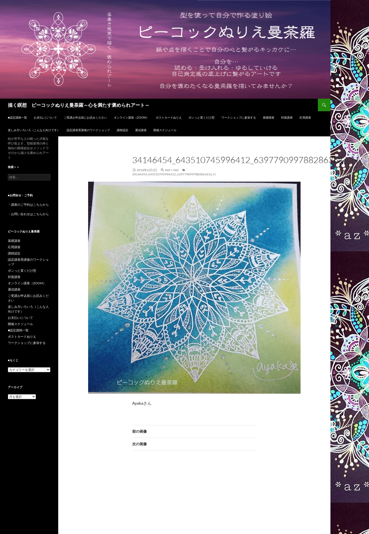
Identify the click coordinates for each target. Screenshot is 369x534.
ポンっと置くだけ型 (202, 117)
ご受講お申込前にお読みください (85, 117)
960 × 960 (172, 170)
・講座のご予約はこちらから (28, 205)
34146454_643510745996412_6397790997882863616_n (174, 174)
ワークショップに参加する (238, 117)
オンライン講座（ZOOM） (131, 117)
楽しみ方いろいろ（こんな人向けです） (34, 130)
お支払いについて (45, 117)
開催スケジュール (165, 130)
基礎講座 (268, 117)
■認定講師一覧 (17, 117)
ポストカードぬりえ (169, 117)
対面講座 (287, 117)
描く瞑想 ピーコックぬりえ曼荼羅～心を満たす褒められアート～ (78, 105)
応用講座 (305, 117)
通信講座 (141, 130)
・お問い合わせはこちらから (28, 214)
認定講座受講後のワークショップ (88, 130)
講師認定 (122, 130)
